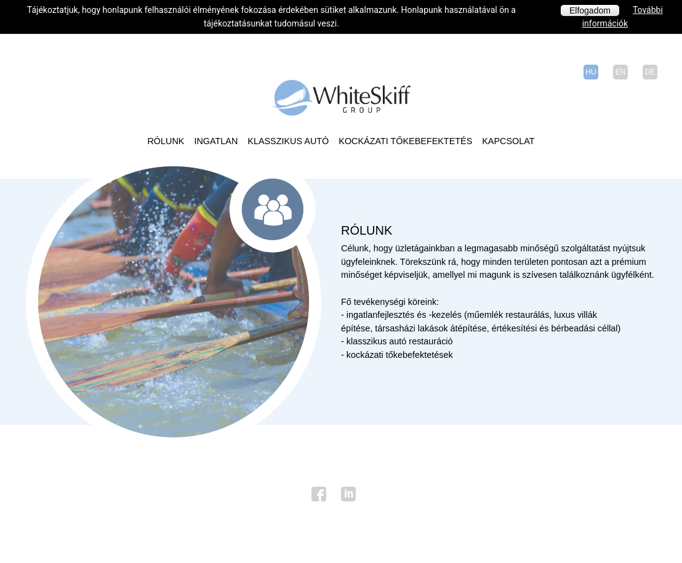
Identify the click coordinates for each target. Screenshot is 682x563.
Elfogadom (590, 10)
